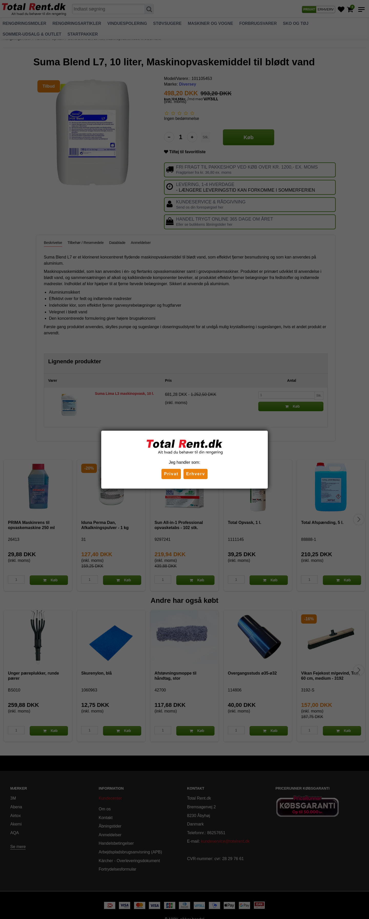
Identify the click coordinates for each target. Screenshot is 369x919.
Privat (171, 474)
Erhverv (195, 474)
